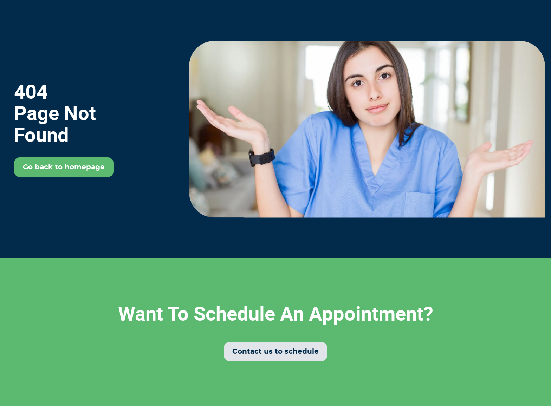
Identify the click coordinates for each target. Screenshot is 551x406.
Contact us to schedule (275, 351)
